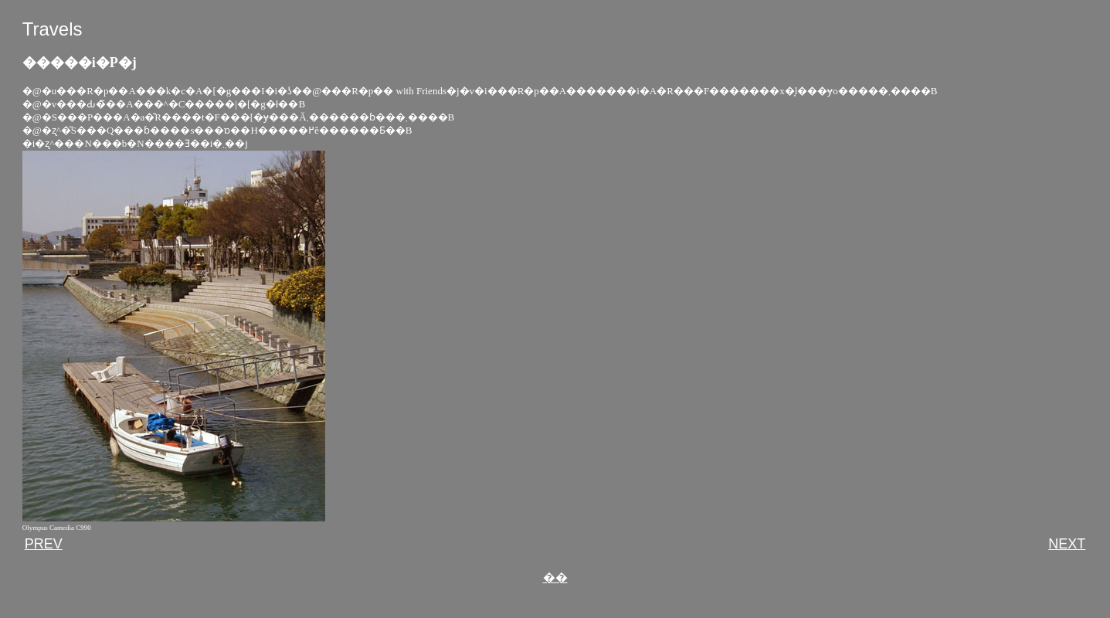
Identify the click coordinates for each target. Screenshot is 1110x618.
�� (555, 577)
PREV (44, 544)
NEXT (1066, 544)
